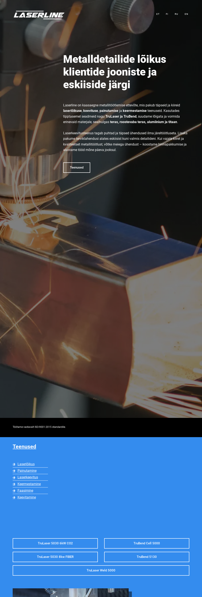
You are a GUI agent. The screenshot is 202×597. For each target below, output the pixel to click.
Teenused (24, 446)
